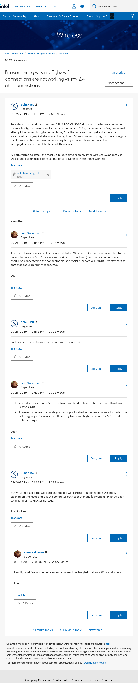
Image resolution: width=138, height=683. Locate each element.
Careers (107, 680)
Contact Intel (61, 680)
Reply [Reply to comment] (118, 307)
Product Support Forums (41, 53)
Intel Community (14, 53)
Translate (16, 165)
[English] (82, 6)
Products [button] (22, 6)
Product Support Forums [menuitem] (100, 16)
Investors (93, 680)
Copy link (96, 307)
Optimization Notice (95, 662)
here (108, 644)
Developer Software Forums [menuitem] (62, 16)
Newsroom (78, 680)
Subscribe (118, 72)
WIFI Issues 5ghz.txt (29, 173)
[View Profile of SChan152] (29, 105)
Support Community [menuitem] (14, 16)
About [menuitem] (37, 16)
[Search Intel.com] (117, 6)
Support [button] (42, 6)
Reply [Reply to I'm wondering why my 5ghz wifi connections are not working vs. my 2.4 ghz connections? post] (118, 198)
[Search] (94, 6)
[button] (126, 105)
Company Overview (37, 680)
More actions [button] (116, 83)
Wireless (63, 53)
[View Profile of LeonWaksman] (32, 233)
